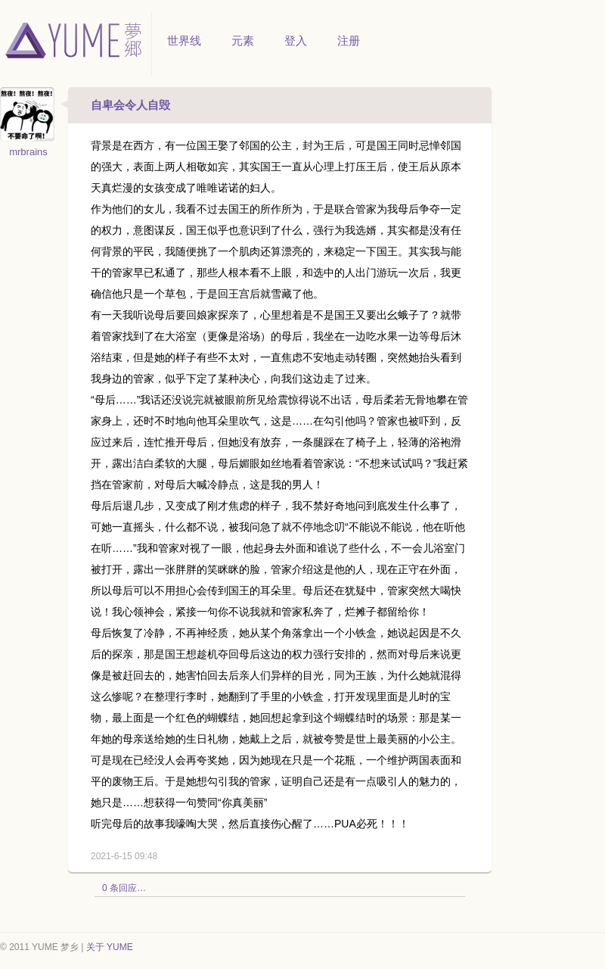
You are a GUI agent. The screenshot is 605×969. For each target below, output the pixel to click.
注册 (348, 40)
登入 (295, 40)
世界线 (184, 40)
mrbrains (28, 151)
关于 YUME (109, 947)
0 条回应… (124, 888)
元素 (242, 40)
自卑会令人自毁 (130, 104)
